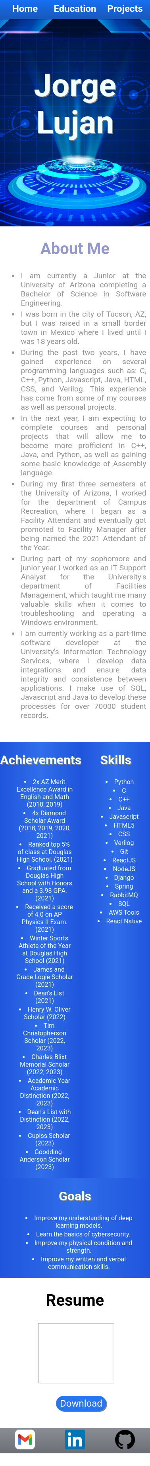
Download (81, 1407)
